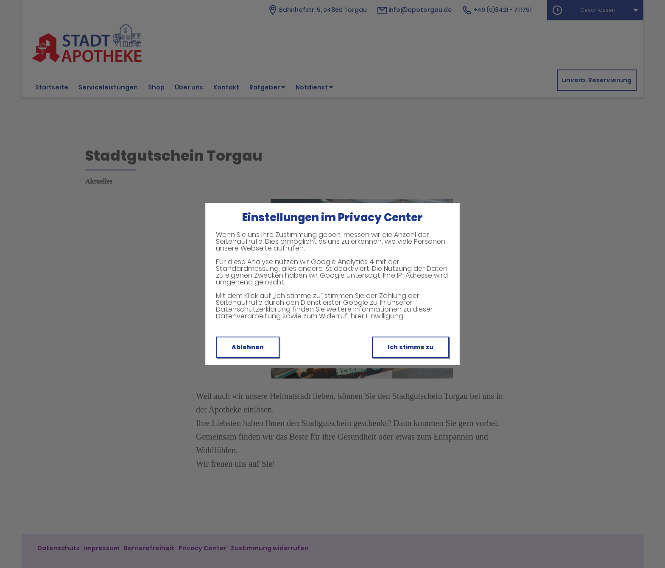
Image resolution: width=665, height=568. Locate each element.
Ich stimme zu (410, 347)
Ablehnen (248, 347)
